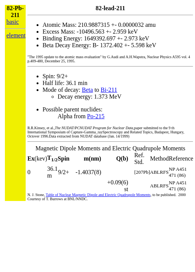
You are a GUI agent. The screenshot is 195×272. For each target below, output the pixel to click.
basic (12, 22)
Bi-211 (109, 90)
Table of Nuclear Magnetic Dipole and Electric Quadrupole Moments (98, 195)
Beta (87, 90)
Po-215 (95, 116)
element (16, 35)
